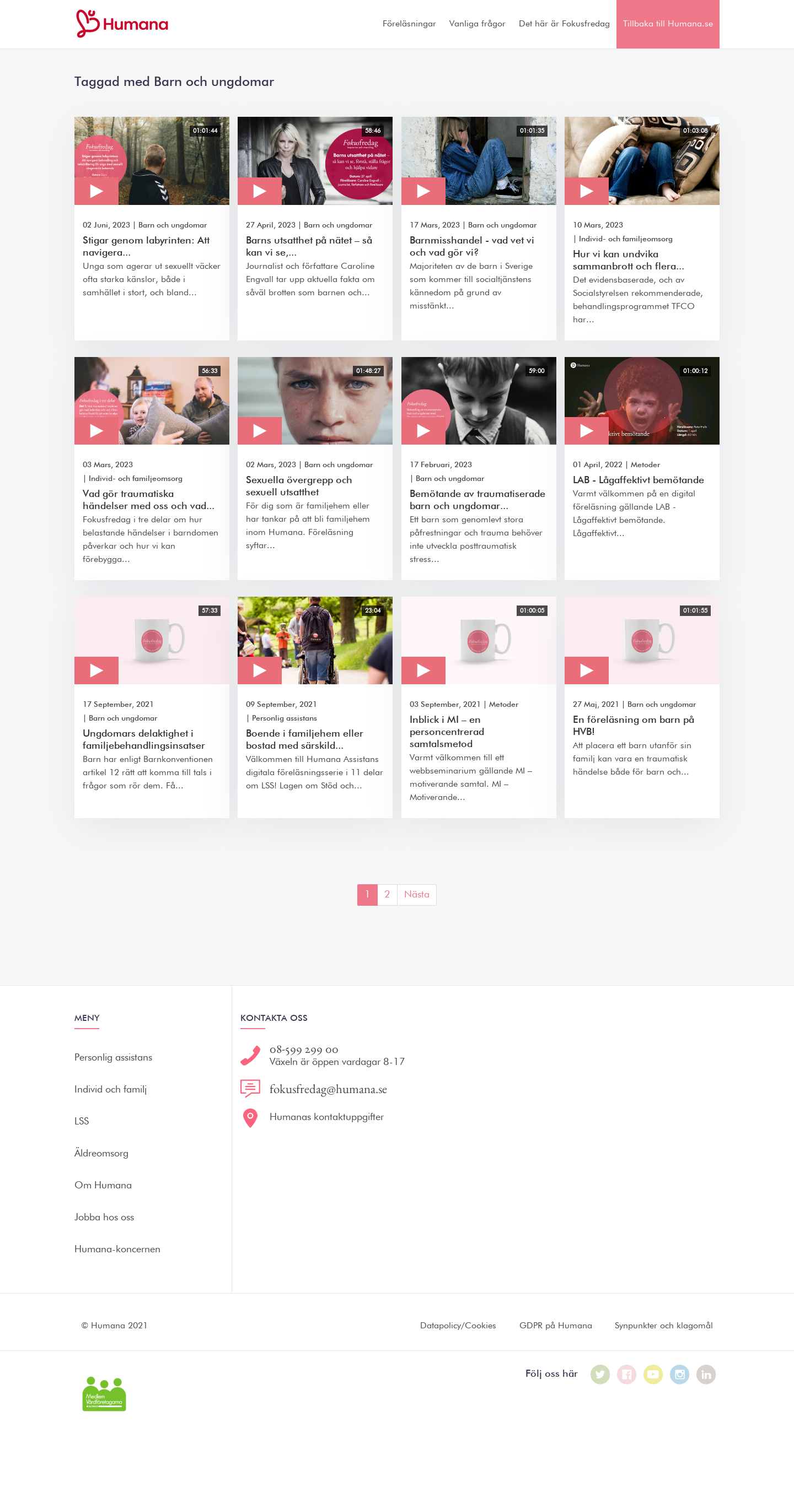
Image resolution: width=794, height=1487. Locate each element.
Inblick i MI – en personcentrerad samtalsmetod (447, 732)
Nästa (417, 895)
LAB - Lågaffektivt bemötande (638, 480)
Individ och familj (110, 1090)
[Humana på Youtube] (653, 1375)
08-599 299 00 (304, 1049)
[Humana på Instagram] (680, 1375)
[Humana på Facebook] (627, 1375)
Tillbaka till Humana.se (668, 24)
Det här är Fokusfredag (564, 24)
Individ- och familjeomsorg (626, 239)
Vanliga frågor (477, 24)
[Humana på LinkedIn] (706, 1375)
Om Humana (103, 1186)
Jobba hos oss (104, 1218)
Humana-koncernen (117, 1250)
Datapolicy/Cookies (458, 1326)
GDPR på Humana (555, 1326)
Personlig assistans (284, 718)
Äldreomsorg (101, 1154)
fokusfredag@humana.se (328, 1089)
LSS (81, 1122)
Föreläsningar (409, 24)
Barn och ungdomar (172, 225)
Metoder (645, 465)
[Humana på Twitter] (600, 1375)
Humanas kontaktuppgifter (327, 1117)
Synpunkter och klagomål (664, 1326)
